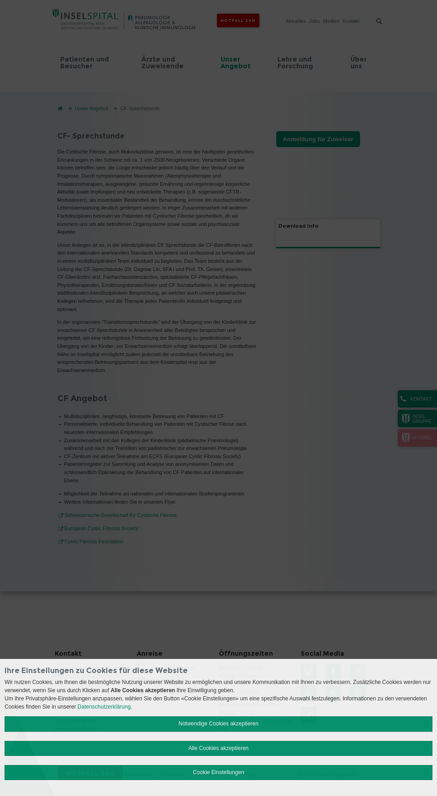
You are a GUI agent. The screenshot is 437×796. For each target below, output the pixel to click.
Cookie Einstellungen (218, 772)
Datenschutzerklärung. (104, 707)
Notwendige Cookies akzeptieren (218, 723)
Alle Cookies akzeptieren (218, 748)
